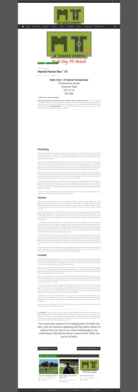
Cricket (78, 26)
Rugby (54, 26)
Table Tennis (88, 26)
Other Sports (98, 26)
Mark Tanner (53, 378)
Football (45, 26)
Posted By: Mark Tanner (44, 75)
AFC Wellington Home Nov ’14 (48, 348)
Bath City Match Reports (52, 63)
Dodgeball (70, 26)
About (28, 26)
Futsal (61, 26)
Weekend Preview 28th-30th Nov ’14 (88, 348)
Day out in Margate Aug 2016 (48, 376)
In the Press (36, 26)
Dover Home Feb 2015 (87, 376)
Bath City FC (41, 63)
